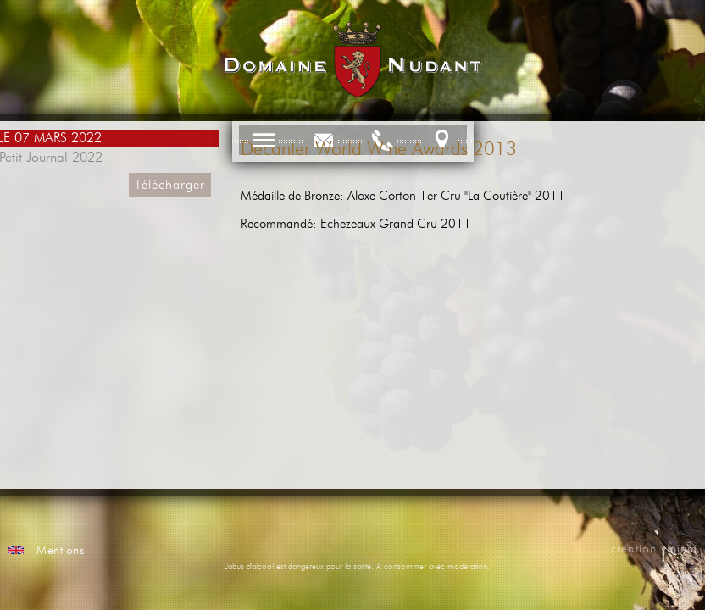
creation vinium (654, 549)
